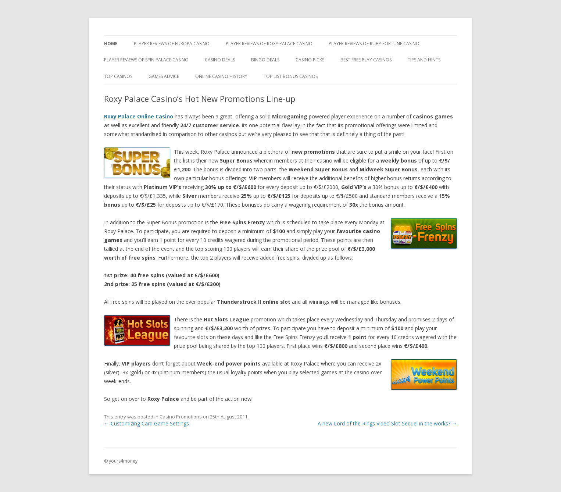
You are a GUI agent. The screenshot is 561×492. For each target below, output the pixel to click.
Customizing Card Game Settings (146, 423)
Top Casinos (118, 76)
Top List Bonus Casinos (291, 76)
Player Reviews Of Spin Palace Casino (146, 60)
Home (111, 43)
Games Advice (164, 76)
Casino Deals (220, 60)
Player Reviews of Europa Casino (172, 43)
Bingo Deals (265, 60)
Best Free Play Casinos (366, 60)
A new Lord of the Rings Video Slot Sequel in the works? (387, 423)
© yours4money (120, 461)
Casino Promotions (181, 416)
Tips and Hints (424, 60)
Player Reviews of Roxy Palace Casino (269, 43)
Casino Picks (310, 60)
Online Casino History (221, 76)
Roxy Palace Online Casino (138, 116)
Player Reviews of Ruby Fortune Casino (374, 43)
